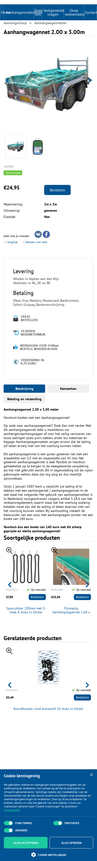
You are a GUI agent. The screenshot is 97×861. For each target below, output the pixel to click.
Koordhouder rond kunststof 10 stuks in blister (48, 709)
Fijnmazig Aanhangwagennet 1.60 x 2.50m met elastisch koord (71, 610)
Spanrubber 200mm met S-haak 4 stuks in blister (26, 610)
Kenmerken (68, 388)
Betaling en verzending (24, 399)
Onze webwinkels (74, 12)
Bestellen (57, 190)
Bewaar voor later (37, 242)
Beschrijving (24, 388)
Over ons (38, 12)
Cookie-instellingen (48, 854)
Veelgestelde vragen (53, 12)
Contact (91, 12)
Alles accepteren (26, 843)
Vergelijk (12, 242)
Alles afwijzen (71, 843)
